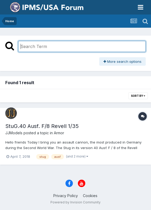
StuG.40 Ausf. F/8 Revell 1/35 (42, 126)
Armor (59, 133)
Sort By (138, 95)
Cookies (90, 195)
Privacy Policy (65, 195)
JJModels (13, 133)
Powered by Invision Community (75, 202)
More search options (122, 61)
